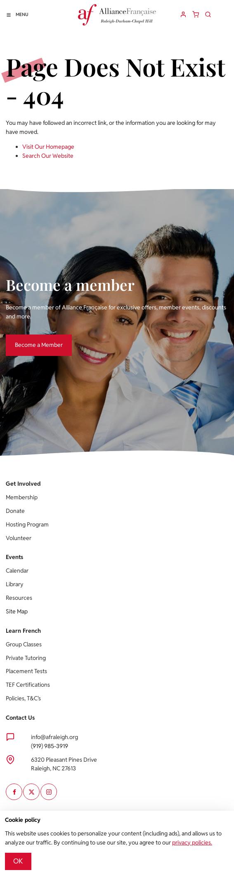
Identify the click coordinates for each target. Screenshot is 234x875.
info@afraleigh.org (54, 737)
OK (18, 861)
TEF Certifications (28, 684)
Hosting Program (27, 524)
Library (15, 584)
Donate (15, 511)
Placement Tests (26, 671)
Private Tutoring (26, 658)
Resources (19, 597)
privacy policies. (192, 842)
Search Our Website (47, 155)
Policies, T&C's (23, 698)
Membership (22, 497)
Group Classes (24, 644)
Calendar (17, 570)
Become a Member (30, 338)
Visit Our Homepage (48, 146)
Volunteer (18, 538)
